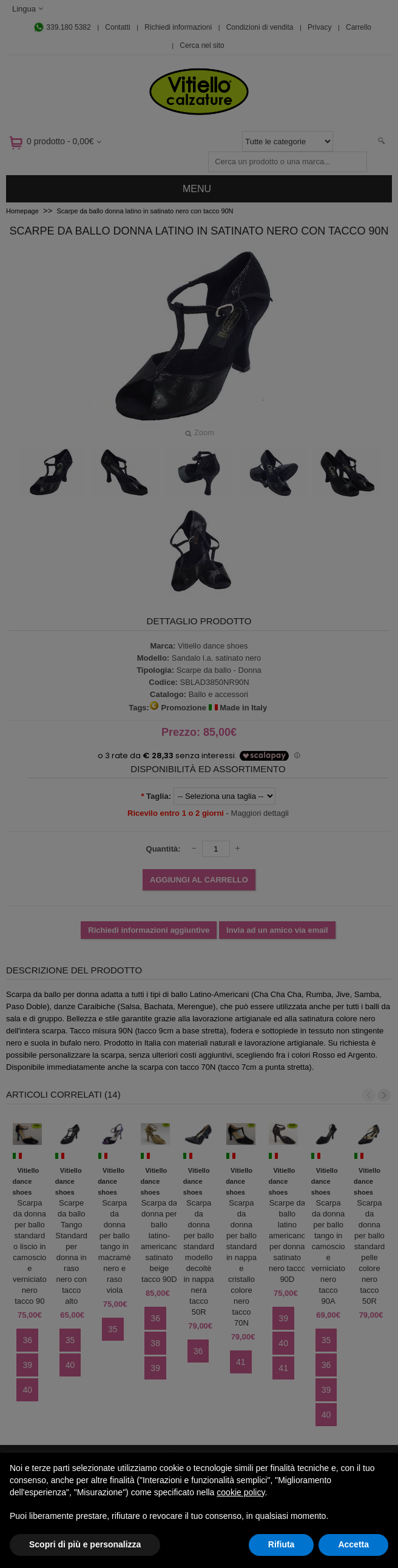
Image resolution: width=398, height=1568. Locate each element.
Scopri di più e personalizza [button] (85, 1544)
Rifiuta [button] (281, 1544)
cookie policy (241, 1492)
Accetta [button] (353, 1544)
